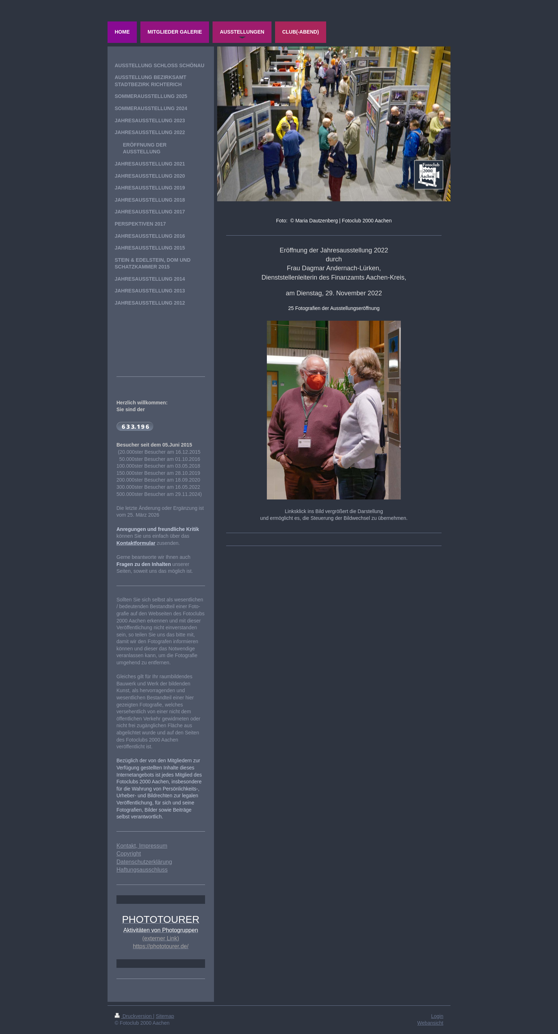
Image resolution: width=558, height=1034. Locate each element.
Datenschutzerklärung (144, 862)
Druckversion (134, 1016)
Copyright (128, 854)
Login (437, 1016)
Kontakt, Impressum (141, 846)
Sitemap (165, 1016)
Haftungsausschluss (142, 870)
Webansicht (430, 1023)
